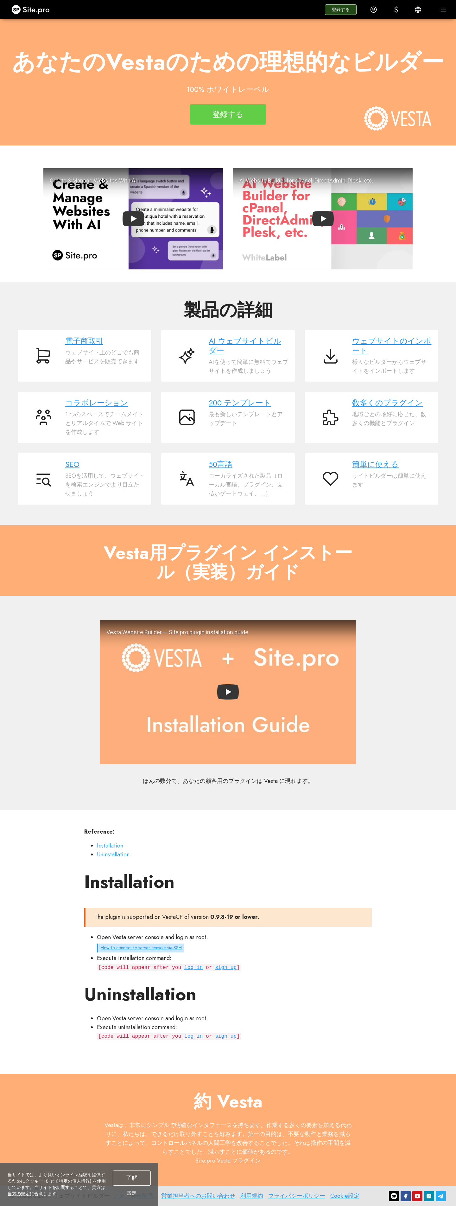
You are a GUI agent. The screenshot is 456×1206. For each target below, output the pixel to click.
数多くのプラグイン (387, 402)
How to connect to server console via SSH (141, 948)
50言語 (220, 464)
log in (193, 968)
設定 (131, 1193)
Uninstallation (113, 854)
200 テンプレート (240, 402)
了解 (131, 1178)
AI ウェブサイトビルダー (245, 345)
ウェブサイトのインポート (391, 345)
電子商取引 (84, 340)
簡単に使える (375, 464)
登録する (228, 114)
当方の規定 (19, 1193)
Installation (110, 846)
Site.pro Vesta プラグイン (228, 1161)
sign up (226, 968)
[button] (341, 9)
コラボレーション (96, 402)
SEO (72, 464)
